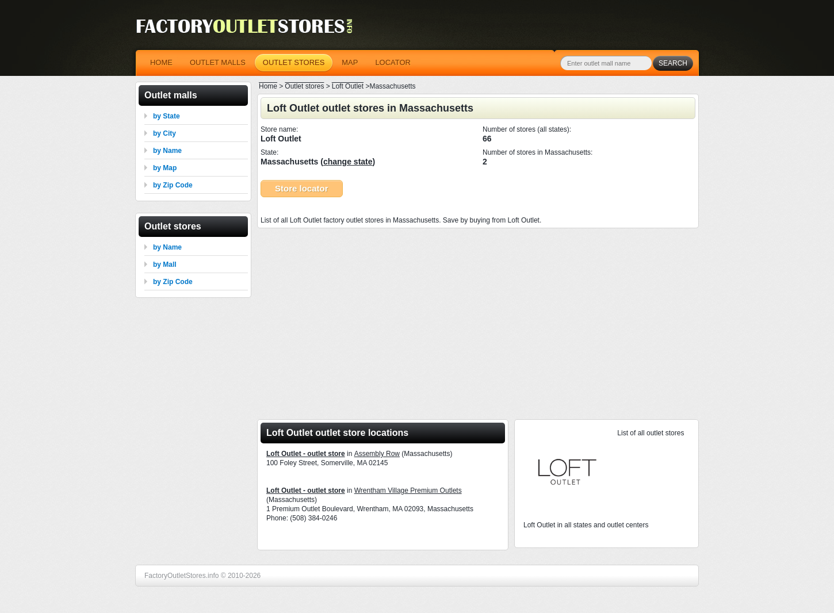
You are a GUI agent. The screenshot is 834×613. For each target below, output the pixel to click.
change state (348, 161)
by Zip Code (173, 185)
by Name (167, 151)
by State (166, 116)
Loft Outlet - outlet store (305, 454)
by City (164, 133)
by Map (165, 168)
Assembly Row (377, 454)
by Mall (165, 264)
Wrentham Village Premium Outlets (408, 490)
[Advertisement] (478, 320)
